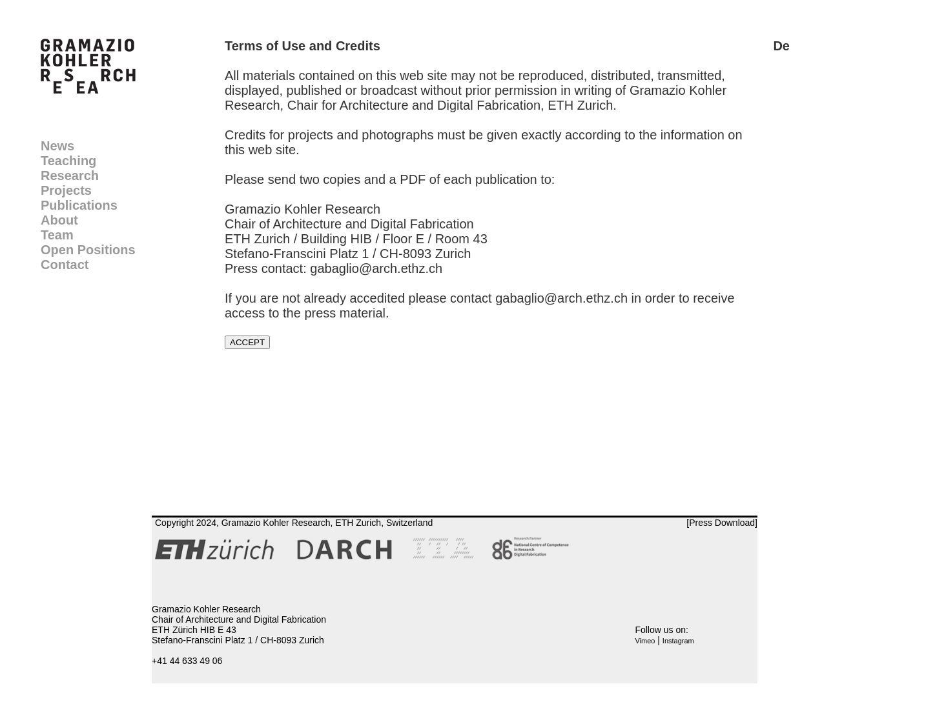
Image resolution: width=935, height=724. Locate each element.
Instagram (678, 641)
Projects (66, 190)
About (59, 220)
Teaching (68, 161)
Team (57, 235)
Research (70, 175)
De (781, 46)
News (57, 146)
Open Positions (88, 250)
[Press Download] (721, 523)
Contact (64, 264)
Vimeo (645, 641)
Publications (79, 205)
